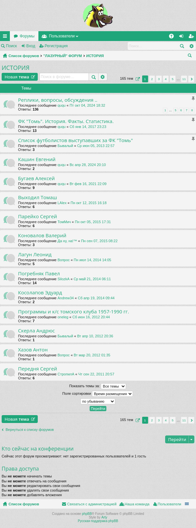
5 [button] (173, 79)
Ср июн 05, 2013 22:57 (96, 146)
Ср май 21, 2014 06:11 (92, 279)
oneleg (62, 317)
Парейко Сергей (37, 216)
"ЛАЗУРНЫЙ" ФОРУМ (62, 56)
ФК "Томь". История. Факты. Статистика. (66, 121)
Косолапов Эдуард (40, 292)
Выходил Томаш (37, 197)
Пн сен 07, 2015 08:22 (99, 241)
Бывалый (65, 146)
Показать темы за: (97, 386)
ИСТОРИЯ (95, 56)
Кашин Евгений (36, 159)
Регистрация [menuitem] (192, 37)
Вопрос (63, 260)
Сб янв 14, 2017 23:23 (88, 127)
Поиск (11, 46)
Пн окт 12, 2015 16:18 (89, 203)
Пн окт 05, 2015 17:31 (93, 222)
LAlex (62, 203)
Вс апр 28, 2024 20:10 (88, 165)
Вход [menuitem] (182, 37)
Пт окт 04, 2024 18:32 (87, 105)
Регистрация (56, 46)
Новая (17, 77)
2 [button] (152, 79)
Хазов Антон (33, 350)
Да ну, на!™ (67, 241)
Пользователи (62, 36)
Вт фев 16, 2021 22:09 (88, 184)
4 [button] (166, 79)
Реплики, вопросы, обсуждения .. (57, 100)
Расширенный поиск (191, 46)
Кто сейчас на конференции (38, 448)
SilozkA (63, 279)
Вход (30, 46)
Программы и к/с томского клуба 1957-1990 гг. (73, 311)
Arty (104, 517)
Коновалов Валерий (42, 235)
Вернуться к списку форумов (30, 430)
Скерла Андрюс (36, 330)
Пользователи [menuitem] (169, 504)
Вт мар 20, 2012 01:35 (92, 355)
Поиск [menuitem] (191, 56)
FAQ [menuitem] (173, 37)
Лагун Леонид (35, 254)
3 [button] (159, 79)
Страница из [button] (137, 78)
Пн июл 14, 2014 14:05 (92, 260)
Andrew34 (65, 298)
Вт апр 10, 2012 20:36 (95, 336)
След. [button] (191, 78)
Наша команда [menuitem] (137, 504)
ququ (61, 105)
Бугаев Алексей (36, 178)
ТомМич (64, 222)
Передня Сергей (37, 369)
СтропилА (65, 374)
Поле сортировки (97, 394)
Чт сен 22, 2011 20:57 (96, 374)
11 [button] (184, 79)
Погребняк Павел (39, 273)
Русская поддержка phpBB (98, 521)
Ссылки (6, 37)
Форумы (27, 36)
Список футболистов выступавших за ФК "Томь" (75, 140)
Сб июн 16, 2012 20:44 (91, 317)
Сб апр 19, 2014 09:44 (96, 298)
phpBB (87, 514)
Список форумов (24, 56)
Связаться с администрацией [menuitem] (91, 504)
